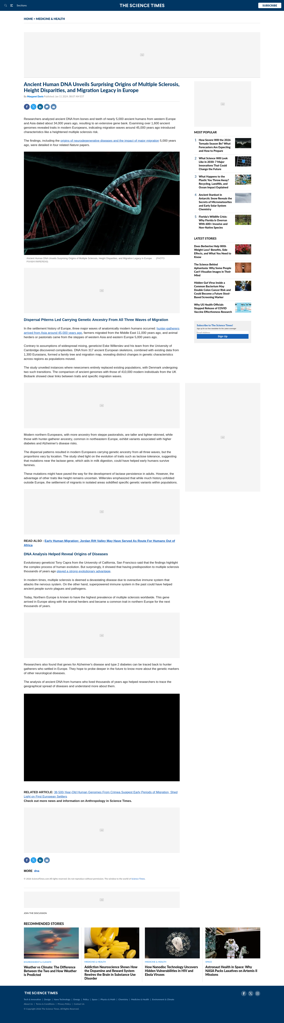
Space (94, 999)
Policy (86, 999)
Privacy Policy (64, 1004)
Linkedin (40, 107)
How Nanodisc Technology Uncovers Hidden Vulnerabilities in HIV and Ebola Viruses (171, 970)
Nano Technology (62, 999)
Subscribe (269, 5)
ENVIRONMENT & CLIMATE (37, 962)
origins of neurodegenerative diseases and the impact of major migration (109, 140)
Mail (54, 107)
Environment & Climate (163, 999)
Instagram (257, 993)
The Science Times (142, 5)
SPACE (208, 961)
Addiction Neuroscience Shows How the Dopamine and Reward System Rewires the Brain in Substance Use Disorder (110, 972)
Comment (47, 107)
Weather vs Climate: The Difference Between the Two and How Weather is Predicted (50, 971)
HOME (28, 18)
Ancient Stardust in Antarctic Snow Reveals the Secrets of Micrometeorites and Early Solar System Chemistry (215, 202)
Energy (76, 999)
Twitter (33, 107)
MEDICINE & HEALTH (50, 18)
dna (36, 870)
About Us (28, 1004)
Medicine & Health (140, 999)
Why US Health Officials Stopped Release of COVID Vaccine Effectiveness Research (213, 308)
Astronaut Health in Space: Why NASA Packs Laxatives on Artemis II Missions (231, 970)
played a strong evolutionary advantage (83, 571)
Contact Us (79, 1004)
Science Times (138, 878)
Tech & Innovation (32, 999)
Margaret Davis (35, 96)
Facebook (27, 107)
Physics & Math (108, 999)
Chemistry (123, 999)
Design (47, 999)
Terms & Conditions (45, 1004)
